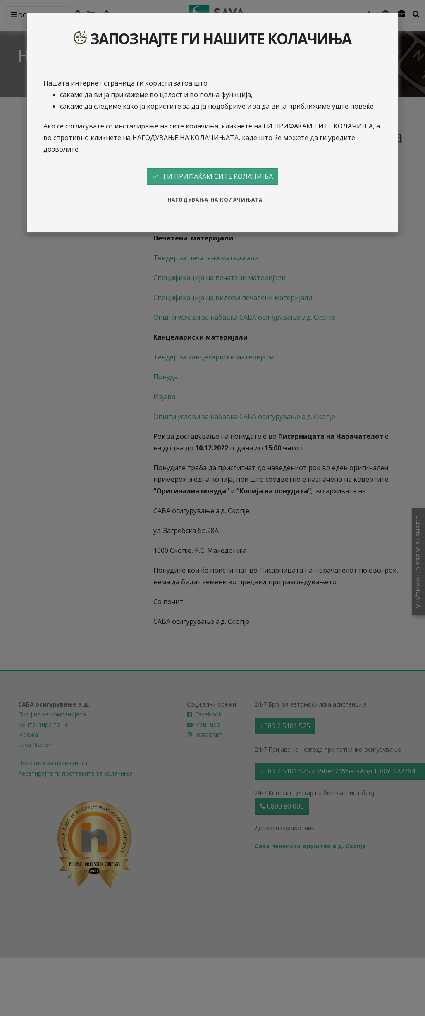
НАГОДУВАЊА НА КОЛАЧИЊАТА (215, 199)
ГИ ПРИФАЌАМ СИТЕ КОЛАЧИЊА (212, 176)
